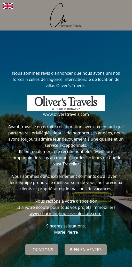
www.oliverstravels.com (66, 114)
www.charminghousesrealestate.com (65, 213)
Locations (41, 250)
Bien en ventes (86, 250)
